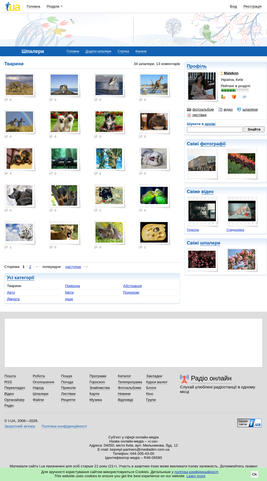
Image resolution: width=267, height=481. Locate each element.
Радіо (9, 405)
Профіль (197, 66)
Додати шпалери (98, 51)
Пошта (10, 376)
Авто (11, 292)
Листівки (68, 394)
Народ (38, 388)
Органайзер (14, 400)
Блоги (151, 388)
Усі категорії (20, 277)
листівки (197, 115)
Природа (72, 286)
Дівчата (13, 299)
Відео (9, 394)
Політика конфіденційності (64, 426)
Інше (69, 299)
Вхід (233, 6)
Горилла (193, 229)
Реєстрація (252, 6)
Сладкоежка (235, 229)
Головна (33, 6)
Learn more (196, 476)
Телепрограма (130, 382)
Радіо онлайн (211, 378)
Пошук (66, 376)
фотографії (212, 143)
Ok (254, 474)
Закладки (154, 376)
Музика (95, 400)
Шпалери (40, 394)
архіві (210, 124)
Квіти (69, 292)
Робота (39, 376)
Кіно (149, 394)
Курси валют (156, 382)
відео (225, 109)
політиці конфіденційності (196, 472)
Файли (38, 400)
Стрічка (123, 51)
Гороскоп (97, 382)
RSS (8, 382)
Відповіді (125, 400)
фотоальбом (200, 109)
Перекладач (14, 388)
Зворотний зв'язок (19, 426)
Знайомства (99, 388)
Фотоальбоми (129, 388)
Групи (151, 400)
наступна (73, 267)
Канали (141, 51)
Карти (94, 394)
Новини (124, 394)
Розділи (53, 6)
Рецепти (68, 400)
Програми (97, 376)
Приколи (68, 388)
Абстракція (132, 286)
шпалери (247, 109)
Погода (67, 382)
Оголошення (43, 382)
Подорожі (131, 292)
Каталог (124, 376)
